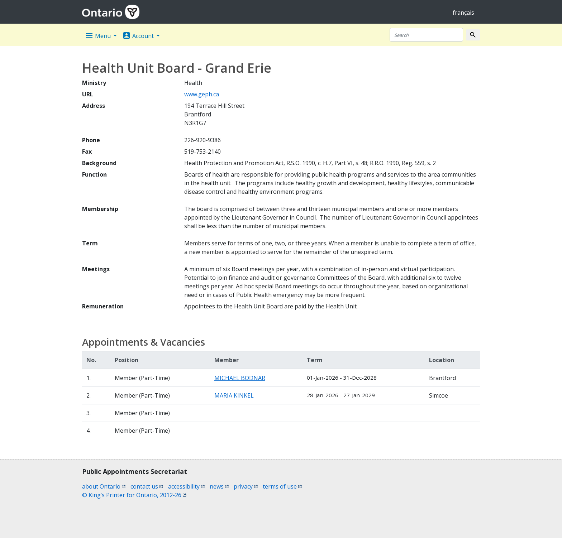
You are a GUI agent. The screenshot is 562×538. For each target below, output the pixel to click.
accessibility (186, 486)
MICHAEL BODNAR (239, 378)
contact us (146, 486)
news (219, 486)
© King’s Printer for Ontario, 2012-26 (134, 495)
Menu (98, 35)
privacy (246, 486)
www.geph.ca (201, 94)
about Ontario (103, 486)
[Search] (426, 35)
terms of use (282, 486)
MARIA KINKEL (234, 395)
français (463, 12)
